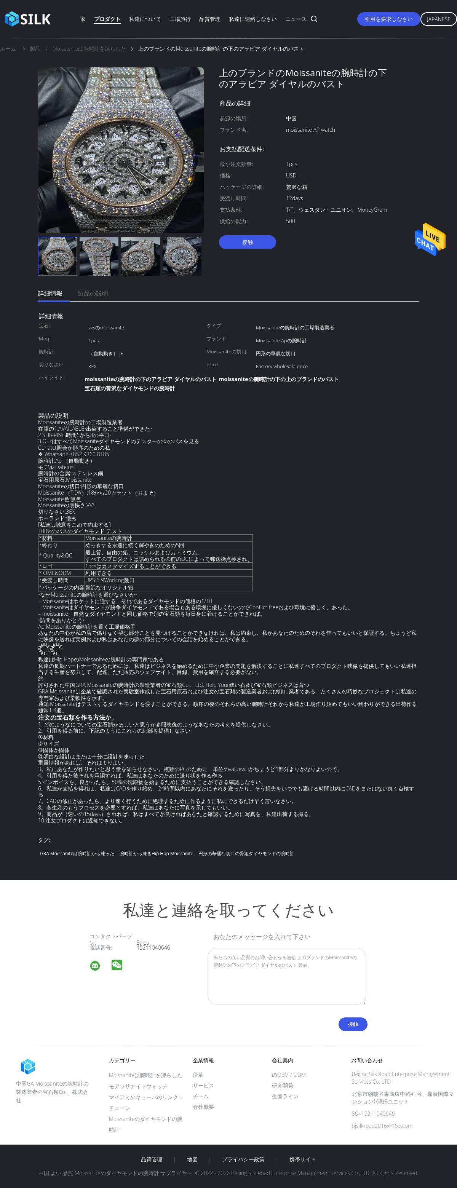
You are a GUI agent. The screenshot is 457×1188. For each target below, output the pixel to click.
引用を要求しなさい (389, 18)
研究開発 (282, 1085)
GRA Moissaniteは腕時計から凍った (77, 853)
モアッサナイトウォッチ (138, 1086)
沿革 (198, 1074)
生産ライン (285, 1096)
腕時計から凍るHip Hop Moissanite (156, 853)
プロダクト (107, 18)
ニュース (296, 18)
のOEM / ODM (289, 1074)
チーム (201, 1096)
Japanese (439, 19)
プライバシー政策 (243, 1159)
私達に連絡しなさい (253, 18)
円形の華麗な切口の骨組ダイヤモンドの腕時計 (246, 853)
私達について (145, 18)
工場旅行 (180, 18)
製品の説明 (93, 293)
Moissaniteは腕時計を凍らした (146, 1075)
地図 (192, 1159)
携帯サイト (302, 1159)
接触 (247, 242)
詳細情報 (50, 293)
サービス (203, 1085)
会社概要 (203, 1106)
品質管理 (210, 18)
